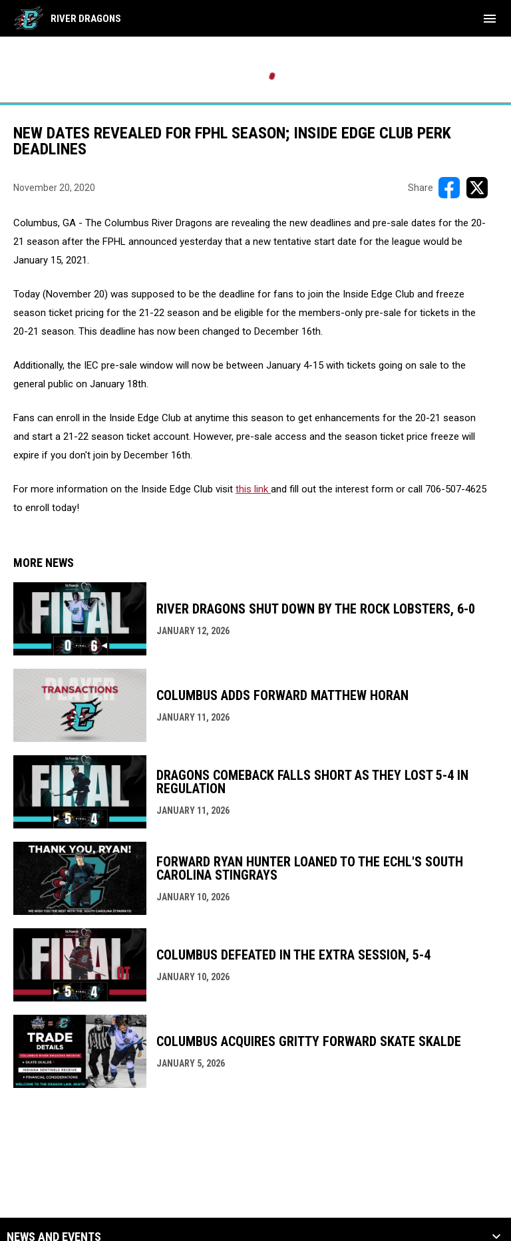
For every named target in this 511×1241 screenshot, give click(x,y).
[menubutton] (490, 19)
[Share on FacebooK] (449, 187)
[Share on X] (477, 187)
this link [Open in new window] (253, 489)
